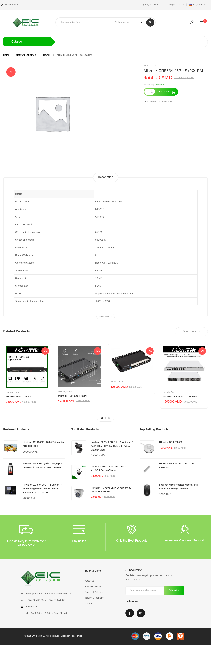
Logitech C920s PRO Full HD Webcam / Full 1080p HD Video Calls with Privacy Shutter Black (112, 446)
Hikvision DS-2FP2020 (170, 442)
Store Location (9, 5)
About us (89, 581)
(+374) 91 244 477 (175, 5)
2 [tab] (105, 418)
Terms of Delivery (94, 592)
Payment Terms (93, 587)
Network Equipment (26, 55)
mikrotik (147, 65)
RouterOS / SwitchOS (161, 102)
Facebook (129, 613)
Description (105, 177)
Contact (89, 604)
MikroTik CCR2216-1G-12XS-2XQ (180, 397)
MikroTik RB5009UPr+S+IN (72, 396)
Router (46, 55)
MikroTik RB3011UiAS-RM (19, 397)
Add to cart (164, 92)
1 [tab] (102, 418)
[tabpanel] (27, 376)
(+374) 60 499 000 (151, 5)
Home (6, 55)
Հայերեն (196, 5)
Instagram (141, 613)
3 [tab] (109, 418)
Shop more (191, 331)
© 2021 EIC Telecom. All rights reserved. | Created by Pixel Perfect (53, 636)
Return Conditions (94, 598)
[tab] (105, 177)
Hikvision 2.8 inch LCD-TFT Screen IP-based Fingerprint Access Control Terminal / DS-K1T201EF (43, 489)
